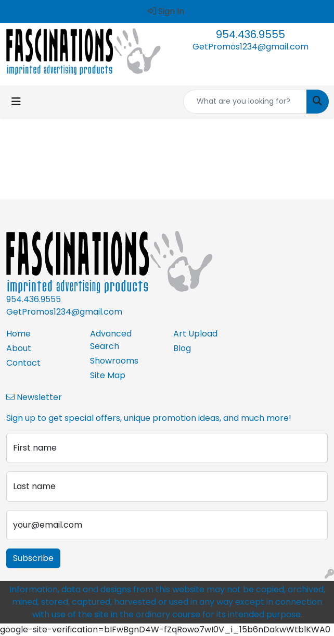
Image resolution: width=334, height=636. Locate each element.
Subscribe (33, 558)
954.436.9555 (250, 34)
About (18, 348)
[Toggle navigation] (16, 101)
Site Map (107, 375)
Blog (182, 348)
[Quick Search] (245, 102)
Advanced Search (111, 340)
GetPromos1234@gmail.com (250, 47)
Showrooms (114, 361)
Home (18, 334)
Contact (23, 363)
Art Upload (195, 334)
